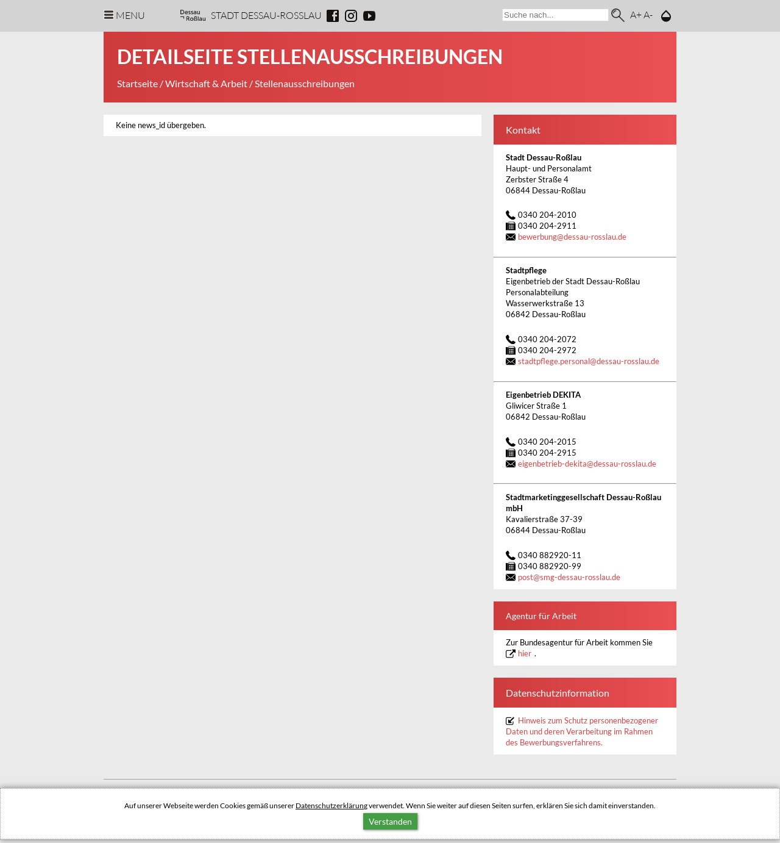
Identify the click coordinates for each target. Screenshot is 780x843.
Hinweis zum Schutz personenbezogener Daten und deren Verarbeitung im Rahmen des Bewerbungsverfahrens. (582, 731)
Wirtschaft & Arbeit (206, 83)
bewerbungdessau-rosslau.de (572, 237)
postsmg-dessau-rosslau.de (569, 577)
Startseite (137, 83)
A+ (636, 14)
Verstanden (390, 821)
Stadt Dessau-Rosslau (266, 15)
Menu (130, 15)
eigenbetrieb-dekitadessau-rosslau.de (587, 463)
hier (524, 653)
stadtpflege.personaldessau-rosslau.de (588, 361)
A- (648, 14)
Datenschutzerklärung (331, 805)
